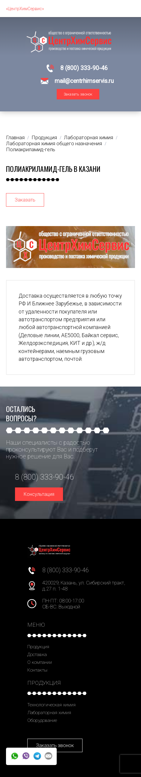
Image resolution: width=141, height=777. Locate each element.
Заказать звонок (78, 94)
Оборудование (42, 720)
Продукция (38, 646)
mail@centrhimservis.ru (84, 81)
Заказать (25, 200)
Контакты (37, 670)
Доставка (37, 654)
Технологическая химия (51, 705)
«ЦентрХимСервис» (25, 8)
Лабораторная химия (49, 712)
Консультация (39, 494)
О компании (39, 662)
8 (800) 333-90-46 (84, 68)
